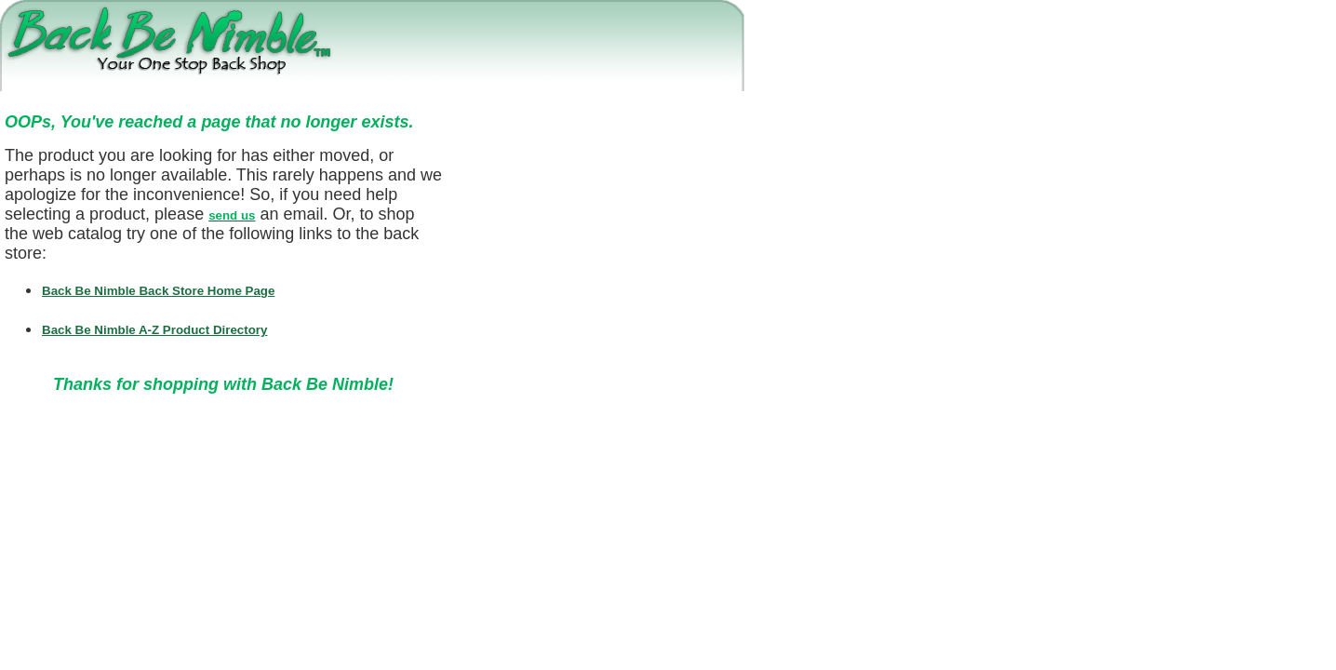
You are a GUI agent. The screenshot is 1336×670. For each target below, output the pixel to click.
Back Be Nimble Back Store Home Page (158, 291)
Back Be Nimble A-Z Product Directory (154, 330)
